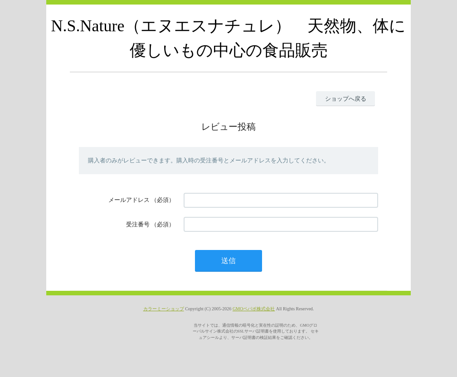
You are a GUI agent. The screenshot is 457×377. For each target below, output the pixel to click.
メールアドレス (129, 199)
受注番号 (138, 224)
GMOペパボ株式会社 (254, 308)
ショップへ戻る (345, 98)
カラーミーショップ (163, 308)
